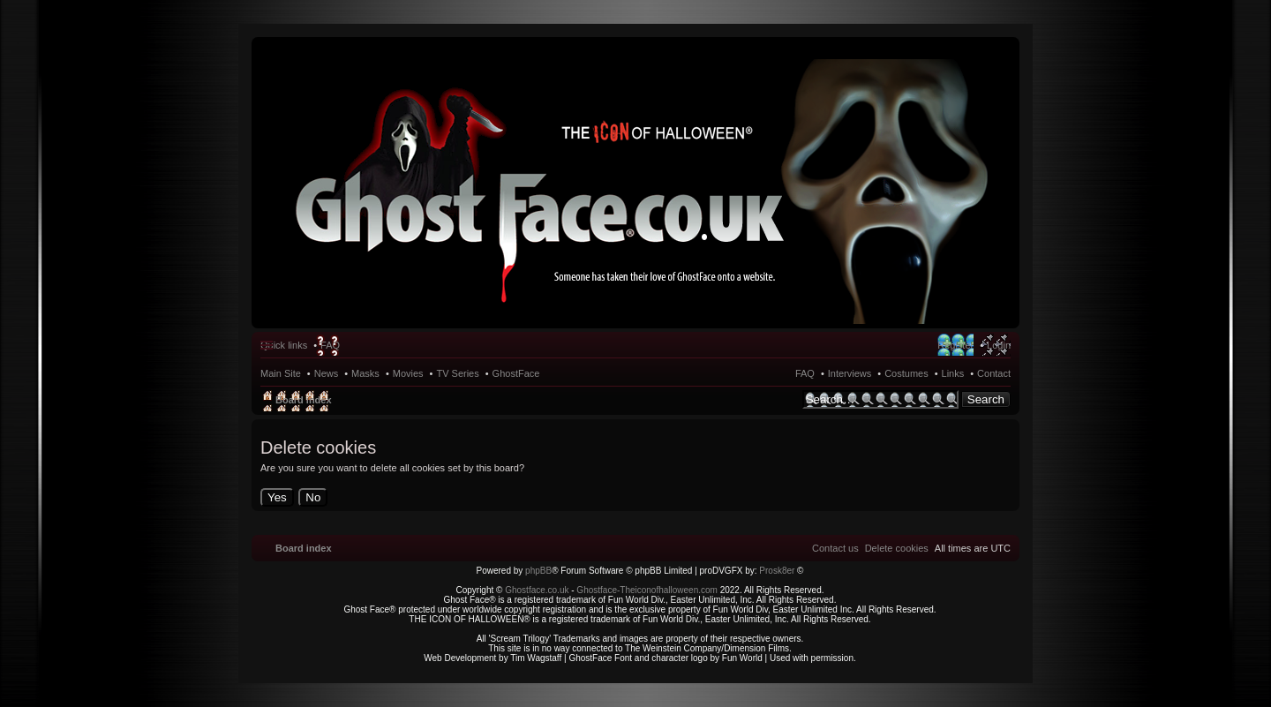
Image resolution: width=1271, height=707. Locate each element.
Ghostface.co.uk (538, 590)
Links (953, 373)
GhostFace (516, 373)
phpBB (538, 570)
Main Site (280, 373)
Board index (303, 400)
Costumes (906, 373)
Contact (994, 373)
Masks (365, 373)
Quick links (283, 345)
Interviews (850, 373)
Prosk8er (776, 570)
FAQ (805, 373)
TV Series (457, 373)
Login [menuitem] (999, 345)
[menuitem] (897, 548)
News (326, 373)
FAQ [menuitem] (330, 345)
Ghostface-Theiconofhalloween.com (647, 590)
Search (985, 399)
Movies (408, 373)
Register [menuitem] (955, 345)
